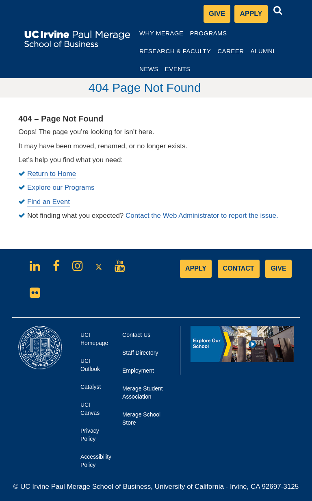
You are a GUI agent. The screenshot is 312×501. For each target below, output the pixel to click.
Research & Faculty (175, 53)
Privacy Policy (92, 437)
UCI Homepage (92, 342)
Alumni (263, 53)
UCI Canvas (92, 411)
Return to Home (51, 174)
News (148, 68)
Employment (138, 370)
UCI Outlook (92, 368)
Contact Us (136, 335)
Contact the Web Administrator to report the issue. (202, 215)
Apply (253, 16)
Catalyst (92, 389)
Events (178, 68)
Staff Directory (140, 352)
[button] (278, 10)
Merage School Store (141, 421)
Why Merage (161, 35)
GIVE (278, 268)
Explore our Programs (60, 187)
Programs (208, 35)
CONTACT (238, 268)
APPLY (195, 268)
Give (217, 13)
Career (232, 53)
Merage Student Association (142, 392)
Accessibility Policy (92, 460)
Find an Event (48, 202)
